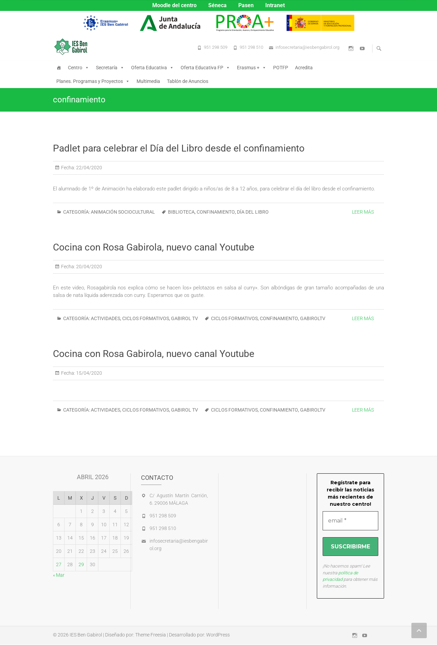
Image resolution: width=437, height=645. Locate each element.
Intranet (275, 5)
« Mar (59, 575)
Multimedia (148, 81)
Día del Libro (253, 212)
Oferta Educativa (152, 67)
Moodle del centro (174, 5)
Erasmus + (251, 67)
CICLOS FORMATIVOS (145, 318)
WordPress (218, 635)
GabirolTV (312, 318)
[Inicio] (59, 67)
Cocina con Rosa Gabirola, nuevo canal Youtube (153, 247)
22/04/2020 (88, 167)
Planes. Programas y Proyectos (93, 81)
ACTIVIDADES (105, 318)
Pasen (246, 5)
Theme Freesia (150, 635)
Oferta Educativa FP (205, 67)
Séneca (217, 5)
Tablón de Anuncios (187, 81)
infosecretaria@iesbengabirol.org (307, 47)
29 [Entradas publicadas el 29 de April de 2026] (81, 564)
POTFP (280, 67)
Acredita (304, 67)
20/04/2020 (88, 266)
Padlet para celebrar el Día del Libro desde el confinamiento (179, 148)
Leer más (363, 212)
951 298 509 (215, 47)
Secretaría (110, 67)
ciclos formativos (234, 318)
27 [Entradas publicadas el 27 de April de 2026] (58, 564)
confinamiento (216, 212)
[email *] (351, 520)
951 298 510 (251, 47)
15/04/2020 (88, 373)
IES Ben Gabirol (86, 635)
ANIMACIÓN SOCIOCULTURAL (123, 212)
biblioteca (181, 212)
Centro (78, 67)
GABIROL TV (184, 318)
